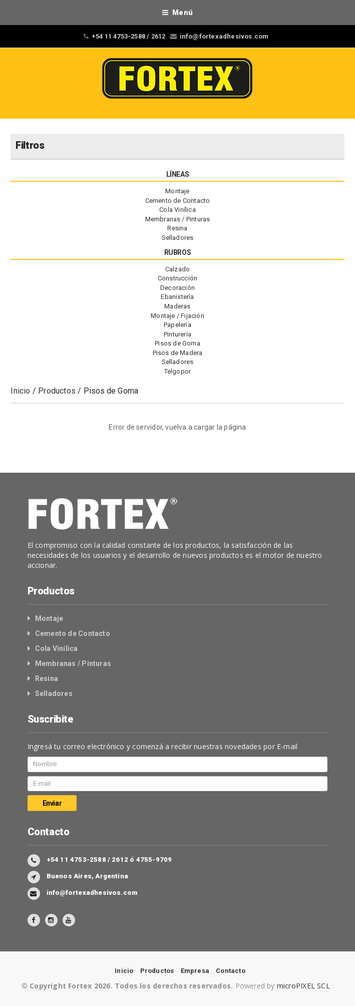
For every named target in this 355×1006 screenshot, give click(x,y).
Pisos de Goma (177, 343)
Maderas (177, 306)
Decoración (177, 287)
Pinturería (177, 334)
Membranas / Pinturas (177, 219)
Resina (177, 228)
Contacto (230, 970)
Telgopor (177, 371)
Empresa (195, 970)
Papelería (177, 324)
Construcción (177, 278)
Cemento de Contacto (177, 200)
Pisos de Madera (178, 353)
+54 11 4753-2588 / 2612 (129, 36)
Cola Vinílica (177, 209)
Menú (177, 13)
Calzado (177, 269)
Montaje (177, 191)
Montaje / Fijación (177, 315)
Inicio (20, 391)
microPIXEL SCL (304, 985)
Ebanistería (177, 296)
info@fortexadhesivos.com (224, 36)
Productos (57, 391)
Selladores (178, 237)
